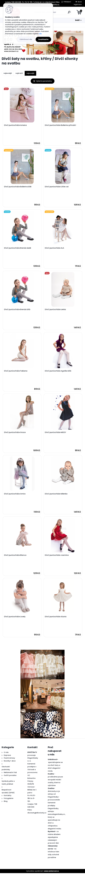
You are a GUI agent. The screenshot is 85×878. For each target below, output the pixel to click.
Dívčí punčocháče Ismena (15, 125)
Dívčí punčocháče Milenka (56, 497)
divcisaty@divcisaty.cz (36, 817)
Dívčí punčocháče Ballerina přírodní (60, 125)
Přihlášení (67, 2)
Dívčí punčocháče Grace (15, 435)
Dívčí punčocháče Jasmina (57, 559)
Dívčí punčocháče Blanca (15, 559)
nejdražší (19, 73)
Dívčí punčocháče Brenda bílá (17, 311)
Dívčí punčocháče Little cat (57, 187)
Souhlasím (43, 39)
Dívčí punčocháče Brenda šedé (17, 249)
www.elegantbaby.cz (56, 819)
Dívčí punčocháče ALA (54, 249)
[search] (69, 13)
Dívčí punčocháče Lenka (55, 311)
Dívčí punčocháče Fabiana (16, 373)
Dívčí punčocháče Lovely (15, 621)
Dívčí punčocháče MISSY (55, 435)
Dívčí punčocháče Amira (15, 497)
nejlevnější (8, 73)
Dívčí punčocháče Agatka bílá (58, 373)
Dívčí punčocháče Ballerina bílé (18, 187)
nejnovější (30, 73)
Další (77, 20)
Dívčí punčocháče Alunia (56, 621)
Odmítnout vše (26, 39)
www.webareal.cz (51, 876)
